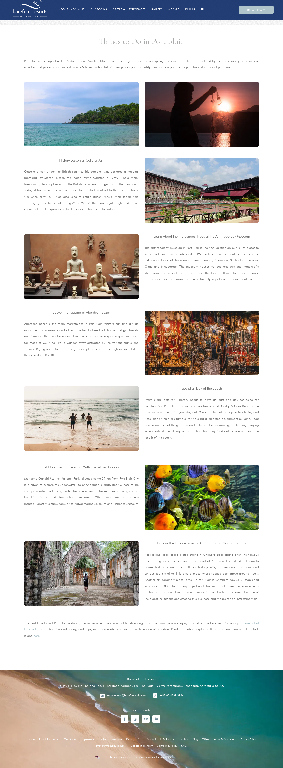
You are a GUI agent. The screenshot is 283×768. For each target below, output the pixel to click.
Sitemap (113, 756)
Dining (190, 9)
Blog (195, 739)
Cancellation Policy (142, 745)
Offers (117, 9)
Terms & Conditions (225, 739)
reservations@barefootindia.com (126, 695)
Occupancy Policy (167, 745)
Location (184, 739)
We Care (173, 9)
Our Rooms (98, 9)
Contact (151, 739)
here (36, 636)
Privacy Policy (248, 739)
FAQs (184, 745)
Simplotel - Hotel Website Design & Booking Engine (147, 756)
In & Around (167, 739)
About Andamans (71, 9)
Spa (140, 739)
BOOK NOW (256, 10)
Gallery (156, 9)
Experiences (137, 9)
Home (31, 739)
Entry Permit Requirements (111, 745)
